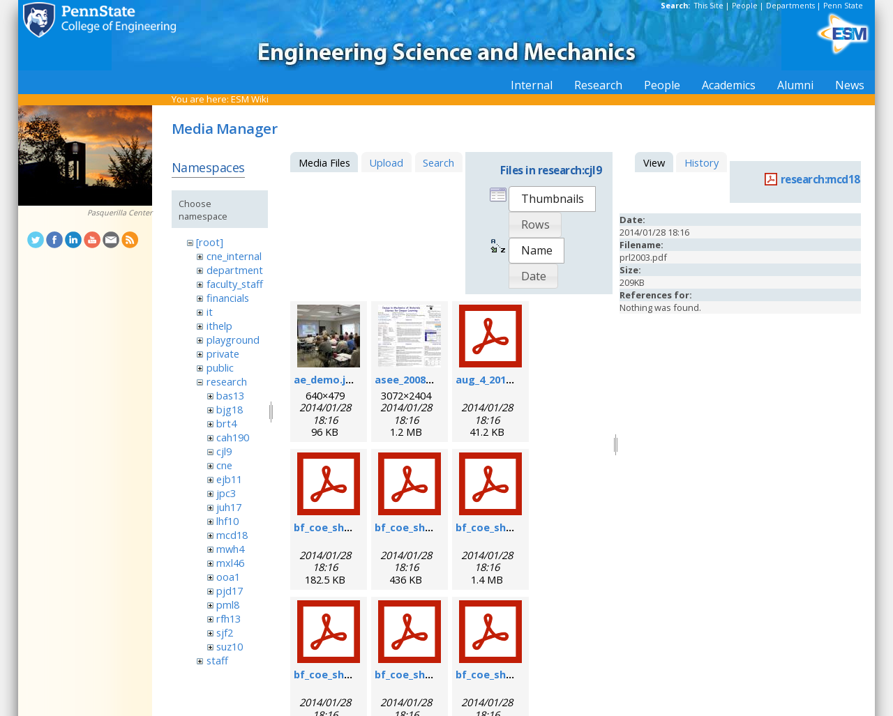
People (745, 5)
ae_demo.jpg (326, 379)
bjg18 (229, 409)
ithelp (219, 326)
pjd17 (229, 590)
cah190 (232, 437)
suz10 (229, 646)
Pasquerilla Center (119, 213)
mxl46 (230, 563)
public (220, 367)
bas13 (230, 395)
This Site (708, 5)
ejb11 (229, 479)
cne (224, 465)
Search (438, 162)
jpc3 (226, 493)
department (235, 270)
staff (217, 660)
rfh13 (228, 618)
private (223, 353)
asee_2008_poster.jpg (429, 379)
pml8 (227, 604)
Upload (386, 162)
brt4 (226, 423)
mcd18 (232, 535)
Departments (790, 5)
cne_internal (234, 256)
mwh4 (230, 549)
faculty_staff (235, 284)
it (210, 312)
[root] (209, 242)
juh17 (228, 507)
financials (228, 298)
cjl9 (224, 451)
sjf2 (224, 632)
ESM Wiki (250, 99)
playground (233, 339)
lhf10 (227, 521)
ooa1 (228, 577)
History (701, 162)
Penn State (843, 5)
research (227, 381)
